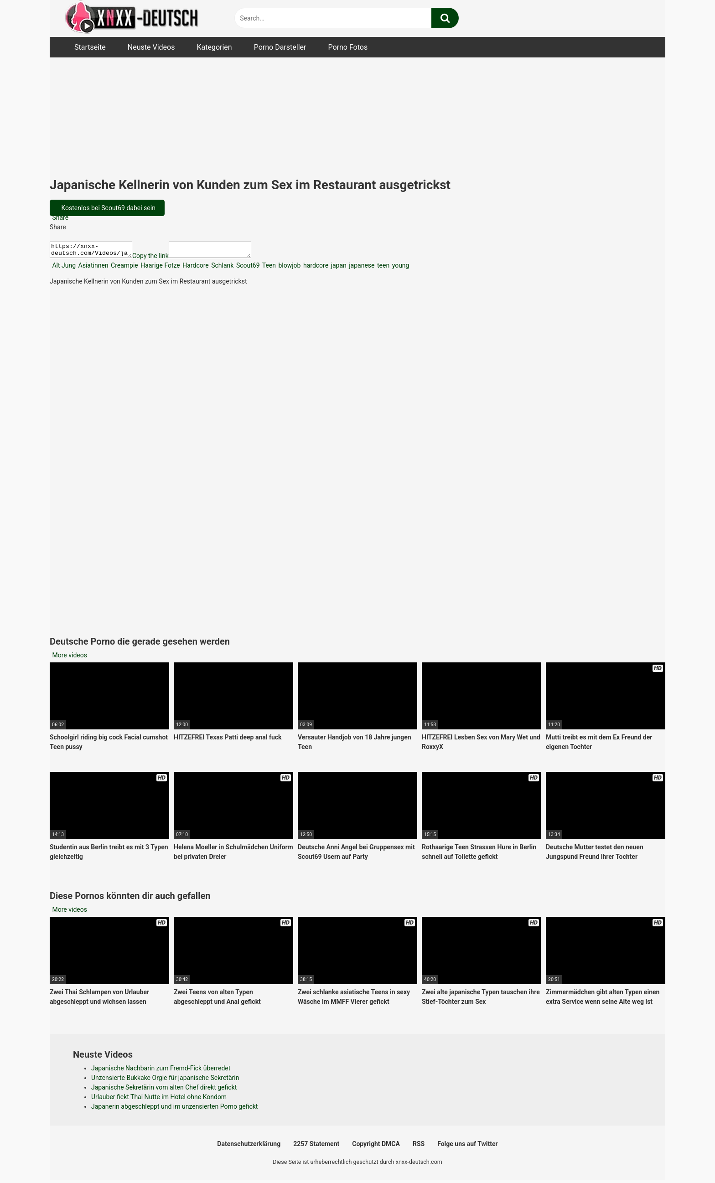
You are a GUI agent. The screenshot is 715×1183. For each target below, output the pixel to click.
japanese (361, 268)
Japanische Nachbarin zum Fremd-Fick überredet (160, 1071)
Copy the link (159, 258)
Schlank (222, 268)
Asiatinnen (92, 268)
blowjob (289, 268)
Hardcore (195, 268)
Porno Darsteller (280, 47)
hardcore (314, 268)
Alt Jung (63, 268)
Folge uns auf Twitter (467, 1146)
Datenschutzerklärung (248, 1146)
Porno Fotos (348, 47)
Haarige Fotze (159, 268)
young (399, 268)
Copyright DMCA (376, 1146)
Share (59, 217)
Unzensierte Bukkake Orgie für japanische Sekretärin (165, 1080)
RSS (419, 1146)
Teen (268, 268)
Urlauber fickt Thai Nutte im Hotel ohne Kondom (159, 1099)
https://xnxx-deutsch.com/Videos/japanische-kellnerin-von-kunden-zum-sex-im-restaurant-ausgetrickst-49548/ (95, 251)
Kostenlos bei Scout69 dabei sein (107, 208)
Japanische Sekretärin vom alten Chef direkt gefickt (164, 1090)
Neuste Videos (151, 47)
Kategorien (214, 47)
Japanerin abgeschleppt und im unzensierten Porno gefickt (174, 1109)
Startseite (90, 47)
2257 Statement (316, 1146)
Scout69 (246, 268)
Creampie (123, 268)
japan (338, 268)
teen (383, 268)
